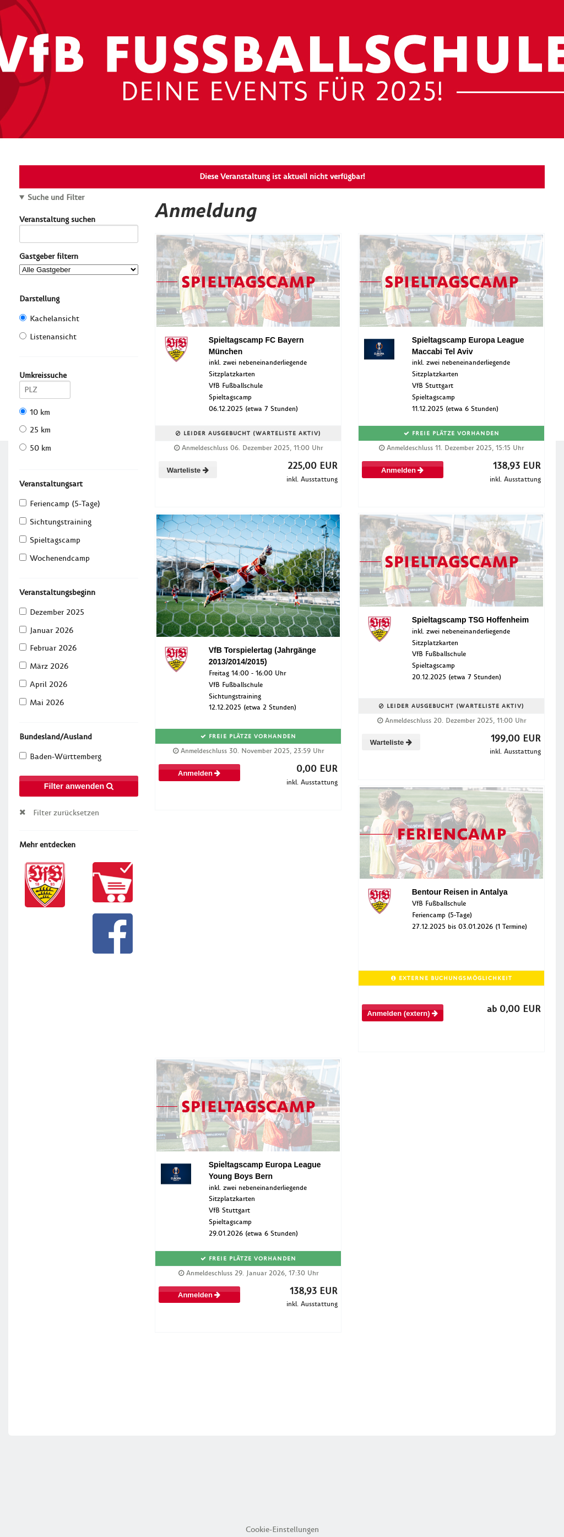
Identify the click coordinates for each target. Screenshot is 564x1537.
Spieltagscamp (49, 540)
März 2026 (43, 666)
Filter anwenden (79, 786)
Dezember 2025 (51, 612)
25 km (35, 430)
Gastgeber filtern (78, 263)
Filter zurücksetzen (66, 812)
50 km (35, 448)
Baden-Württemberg (60, 756)
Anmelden (402, 470)
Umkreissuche (44, 377)
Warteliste (188, 470)
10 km (34, 412)
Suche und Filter (56, 198)
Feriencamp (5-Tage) (59, 504)
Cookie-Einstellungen (282, 1529)
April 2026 (43, 684)
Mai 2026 (41, 702)
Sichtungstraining (55, 522)
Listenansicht (48, 337)
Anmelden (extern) (402, 1013)
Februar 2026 (48, 648)
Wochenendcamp (54, 558)
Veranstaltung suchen (78, 221)
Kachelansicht (49, 318)
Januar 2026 (46, 630)
